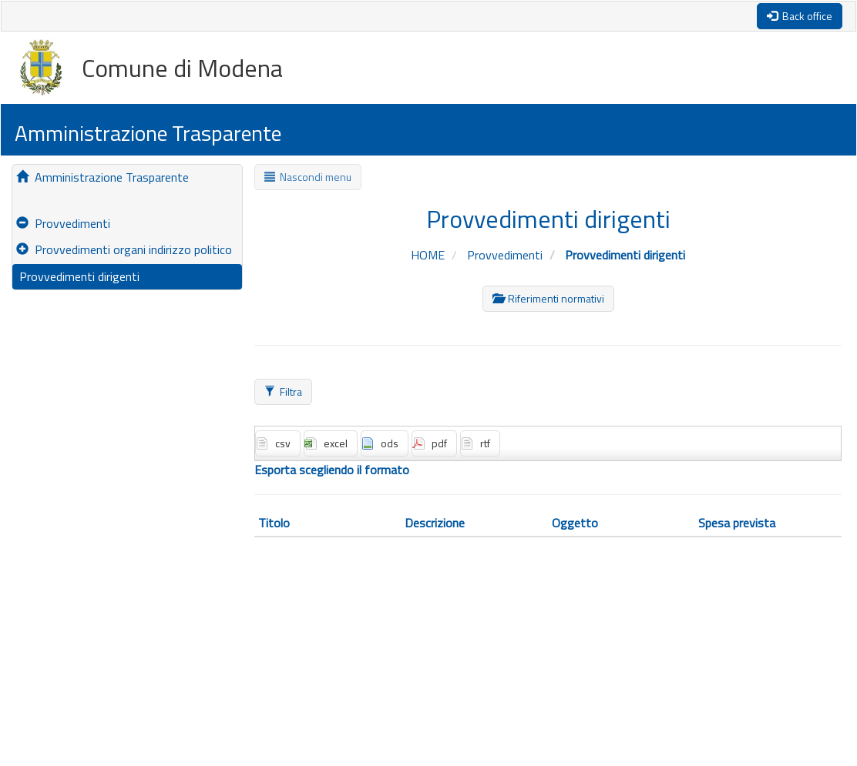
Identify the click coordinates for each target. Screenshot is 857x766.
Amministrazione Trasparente (102, 177)
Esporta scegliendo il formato (331, 470)
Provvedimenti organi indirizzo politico (124, 249)
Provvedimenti (63, 223)
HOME (429, 255)
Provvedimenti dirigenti (77, 276)
